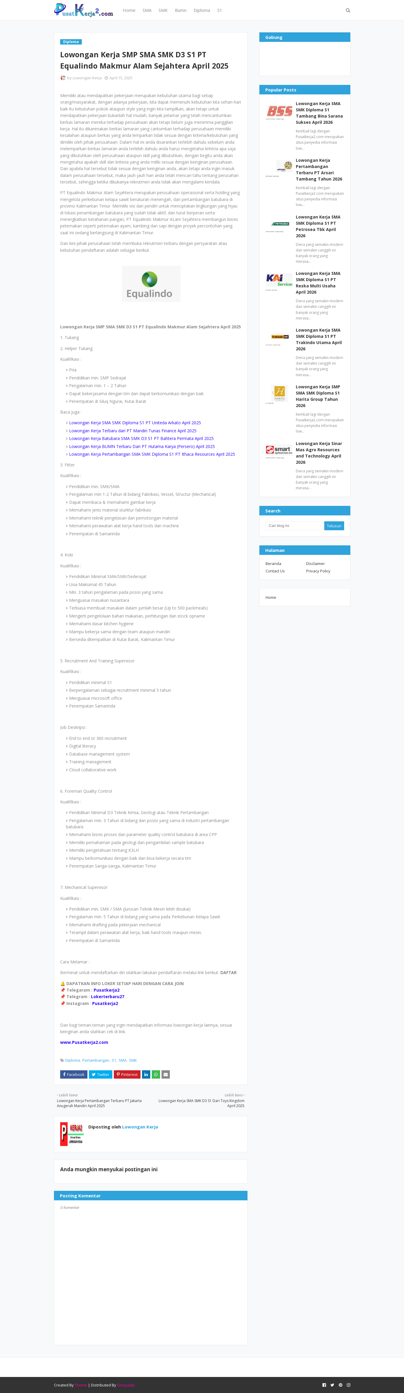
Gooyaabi (126, 1385)
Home (271, 597)
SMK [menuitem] (163, 10)
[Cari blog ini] (295, 525)
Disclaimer (315, 563)
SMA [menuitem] (147, 10)
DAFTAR (228, 972)
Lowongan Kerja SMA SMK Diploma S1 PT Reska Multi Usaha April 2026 (318, 282)
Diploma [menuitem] (202, 10)
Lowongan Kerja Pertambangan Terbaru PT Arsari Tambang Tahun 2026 (319, 169)
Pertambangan (95, 1060)
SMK (133, 1060)
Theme (81, 1385)
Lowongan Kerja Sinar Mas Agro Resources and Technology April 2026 (319, 453)
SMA (123, 1060)
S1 (114, 1060)
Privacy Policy (318, 571)
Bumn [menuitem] (180, 10)
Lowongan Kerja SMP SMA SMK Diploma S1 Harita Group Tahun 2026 (318, 396)
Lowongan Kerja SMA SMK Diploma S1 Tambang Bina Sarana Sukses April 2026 (319, 113)
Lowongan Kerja (87, 77)
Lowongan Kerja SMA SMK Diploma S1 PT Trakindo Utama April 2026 (319, 339)
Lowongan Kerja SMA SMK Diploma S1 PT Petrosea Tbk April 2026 (318, 226)
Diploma (72, 1060)
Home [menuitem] (129, 10)
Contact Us (275, 571)
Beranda (273, 563)
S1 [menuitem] (219, 10)
